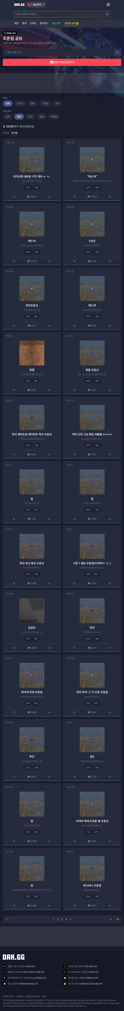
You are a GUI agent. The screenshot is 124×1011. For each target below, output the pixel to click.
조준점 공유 (71, 23)
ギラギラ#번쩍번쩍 (30, 568)
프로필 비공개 (8, 996)
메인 (16, 23)
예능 (42, 116)
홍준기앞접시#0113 (30, 181)
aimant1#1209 (91, 696)
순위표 (33, 23)
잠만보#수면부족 (90, 245)
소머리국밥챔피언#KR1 (90, 825)
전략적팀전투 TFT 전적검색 (24, 978)
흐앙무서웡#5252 (90, 503)
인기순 (14, 132)
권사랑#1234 (30, 503)
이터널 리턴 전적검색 (80, 966)
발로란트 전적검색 (23, 972)
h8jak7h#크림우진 (90, 310)
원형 (32, 103)
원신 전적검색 (20, 984)
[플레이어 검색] (107, 14)
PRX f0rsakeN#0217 (90, 568)
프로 (30, 116)
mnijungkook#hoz (30, 761)
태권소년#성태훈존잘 (30, 632)
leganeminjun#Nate (90, 761)
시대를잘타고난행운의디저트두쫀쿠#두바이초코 (90, 181)
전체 (8, 103)
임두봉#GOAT (90, 890)
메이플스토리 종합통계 (80, 978)
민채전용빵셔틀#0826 (30, 374)
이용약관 (19, 996)
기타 (57, 103)
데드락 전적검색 (82, 984)
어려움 (54, 116)
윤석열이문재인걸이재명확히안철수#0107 (30, 890)
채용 (44, 996)
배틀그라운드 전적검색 (19, 966)
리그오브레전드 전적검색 (81, 972)
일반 (19, 116)
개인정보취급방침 (33, 996)
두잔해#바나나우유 (90, 632)
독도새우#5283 (30, 310)
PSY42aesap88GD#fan (30, 439)
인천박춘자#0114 (30, 825)
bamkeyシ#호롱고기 (91, 439)
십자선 (20, 103)
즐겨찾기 (44, 23)
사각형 (45, 103)
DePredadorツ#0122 (30, 696)
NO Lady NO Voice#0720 (90, 374)
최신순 (6, 132)
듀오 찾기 (56, 23)
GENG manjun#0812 (30, 245)
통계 (24, 23)
